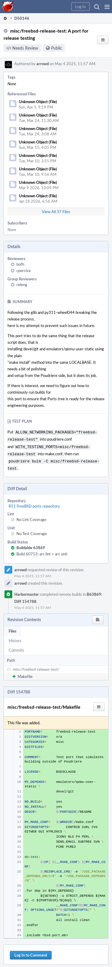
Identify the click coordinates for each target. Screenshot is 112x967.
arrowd (42, 63)
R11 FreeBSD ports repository (34, 502)
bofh (20, 264)
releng (21, 284)
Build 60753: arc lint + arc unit (41, 550)
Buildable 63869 (30, 544)
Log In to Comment (30, 951)
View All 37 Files (56, 211)
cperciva (23, 270)
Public (56, 48)
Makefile (25, 673)
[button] (107, 6)
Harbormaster (26, 590)
